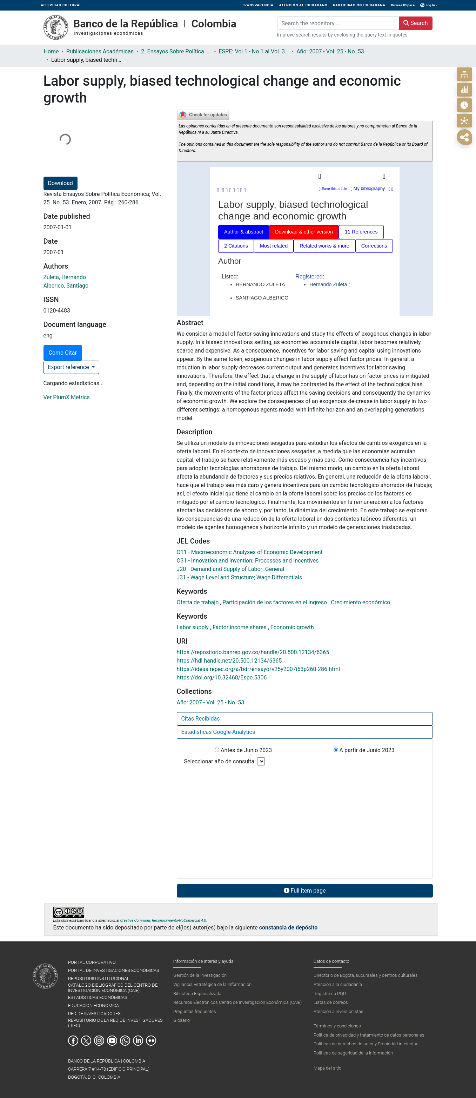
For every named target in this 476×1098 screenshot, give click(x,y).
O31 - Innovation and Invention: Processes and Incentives (248, 560)
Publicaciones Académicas (100, 51)
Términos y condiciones (337, 1025)
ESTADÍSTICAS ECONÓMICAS (97, 997)
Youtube (112, 1040)
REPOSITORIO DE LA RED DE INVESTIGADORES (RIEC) (115, 1023)
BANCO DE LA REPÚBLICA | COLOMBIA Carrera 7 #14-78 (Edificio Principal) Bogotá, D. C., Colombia (108, 1069)
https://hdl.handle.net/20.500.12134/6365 (229, 660)
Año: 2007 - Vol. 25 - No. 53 (330, 51)
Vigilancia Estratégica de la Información (212, 984)
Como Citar (63, 352)
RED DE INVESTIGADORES (94, 1013)
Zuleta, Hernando (64, 277)
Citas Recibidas (200, 718)
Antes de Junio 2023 (243, 750)
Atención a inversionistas (338, 1011)
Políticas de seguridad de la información (353, 1053)
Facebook (73, 1040)
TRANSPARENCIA (258, 5)
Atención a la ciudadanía (338, 984)
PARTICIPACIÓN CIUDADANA (359, 5)
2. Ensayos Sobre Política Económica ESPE (176, 51)
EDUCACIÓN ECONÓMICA (93, 1005)
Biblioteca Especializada (197, 993)
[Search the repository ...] (338, 23)
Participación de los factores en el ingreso (275, 602)
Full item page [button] (305, 890)
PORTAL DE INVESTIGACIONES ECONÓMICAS (113, 970)
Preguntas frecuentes (194, 1011)
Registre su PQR (330, 993)
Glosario (181, 1020)
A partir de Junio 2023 (364, 750)
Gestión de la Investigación (200, 975)
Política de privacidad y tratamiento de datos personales (369, 1035)
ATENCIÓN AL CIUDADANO (303, 5)
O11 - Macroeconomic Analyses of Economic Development (250, 552)
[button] (422, 5)
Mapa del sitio (327, 1068)
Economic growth (292, 627)
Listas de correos (331, 1002)
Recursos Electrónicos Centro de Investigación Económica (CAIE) (237, 1002)
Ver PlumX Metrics (66, 397)
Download (60, 183)
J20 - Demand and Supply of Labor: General (230, 569)
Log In (430, 5)
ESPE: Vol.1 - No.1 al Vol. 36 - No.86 (254, 51)
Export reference (69, 367)
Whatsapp (125, 1040)
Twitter (86, 1040)
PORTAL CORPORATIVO (92, 962)
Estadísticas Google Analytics (218, 732)
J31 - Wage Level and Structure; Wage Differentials (239, 577)
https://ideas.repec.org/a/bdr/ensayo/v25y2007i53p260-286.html (258, 669)
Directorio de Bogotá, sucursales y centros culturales (366, 975)
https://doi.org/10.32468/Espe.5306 (222, 677)
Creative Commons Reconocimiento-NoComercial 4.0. (163, 920)
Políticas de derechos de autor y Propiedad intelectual (367, 1043)
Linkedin (138, 1040)
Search (415, 23)
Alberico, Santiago (66, 285)
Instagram (99, 1040)
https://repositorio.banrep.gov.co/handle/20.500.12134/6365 (253, 652)
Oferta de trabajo (198, 602)
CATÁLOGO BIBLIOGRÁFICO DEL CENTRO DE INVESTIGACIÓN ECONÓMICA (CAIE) (112, 987)
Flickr (151, 1040)
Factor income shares (240, 627)
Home (51, 51)
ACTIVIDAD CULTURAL (61, 5)
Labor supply (193, 627)
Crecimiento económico (360, 602)
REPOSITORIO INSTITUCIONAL (98, 978)
